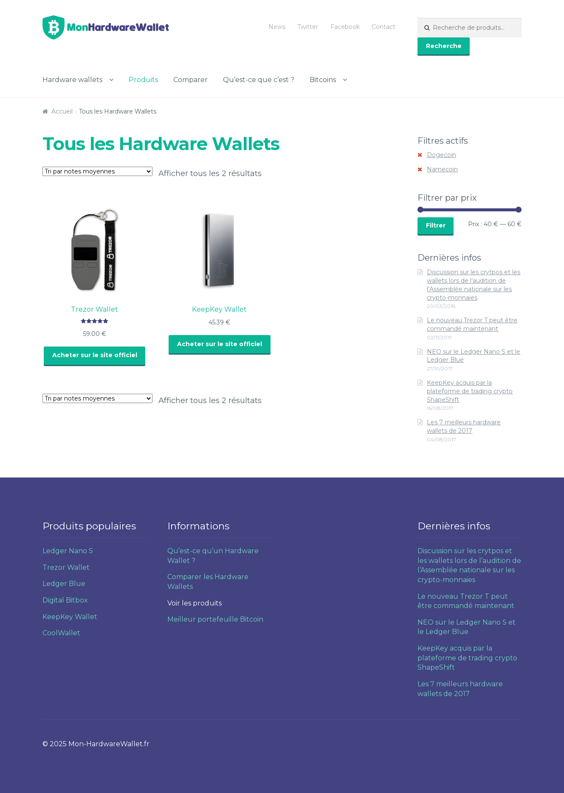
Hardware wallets (72, 80)
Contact (383, 27)
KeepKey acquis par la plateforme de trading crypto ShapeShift (470, 391)
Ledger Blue (63, 584)
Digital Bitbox (65, 600)
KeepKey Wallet (69, 617)
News (276, 27)
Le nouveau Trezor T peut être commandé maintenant (472, 324)
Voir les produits (194, 603)
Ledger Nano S (67, 551)
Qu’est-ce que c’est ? (258, 80)
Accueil (62, 111)
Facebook (345, 27)
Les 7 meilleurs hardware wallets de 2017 (464, 426)
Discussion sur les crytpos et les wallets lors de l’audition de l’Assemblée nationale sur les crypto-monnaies (473, 284)
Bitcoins (323, 80)
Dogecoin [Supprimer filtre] (441, 155)
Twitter (307, 27)
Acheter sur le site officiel (94, 355)
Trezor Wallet (66, 567)
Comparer (190, 80)
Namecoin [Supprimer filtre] (442, 169)
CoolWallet (61, 633)
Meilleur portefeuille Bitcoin (215, 619)
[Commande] (97, 171)
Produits (143, 80)
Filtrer (436, 225)
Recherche (444, 46)
